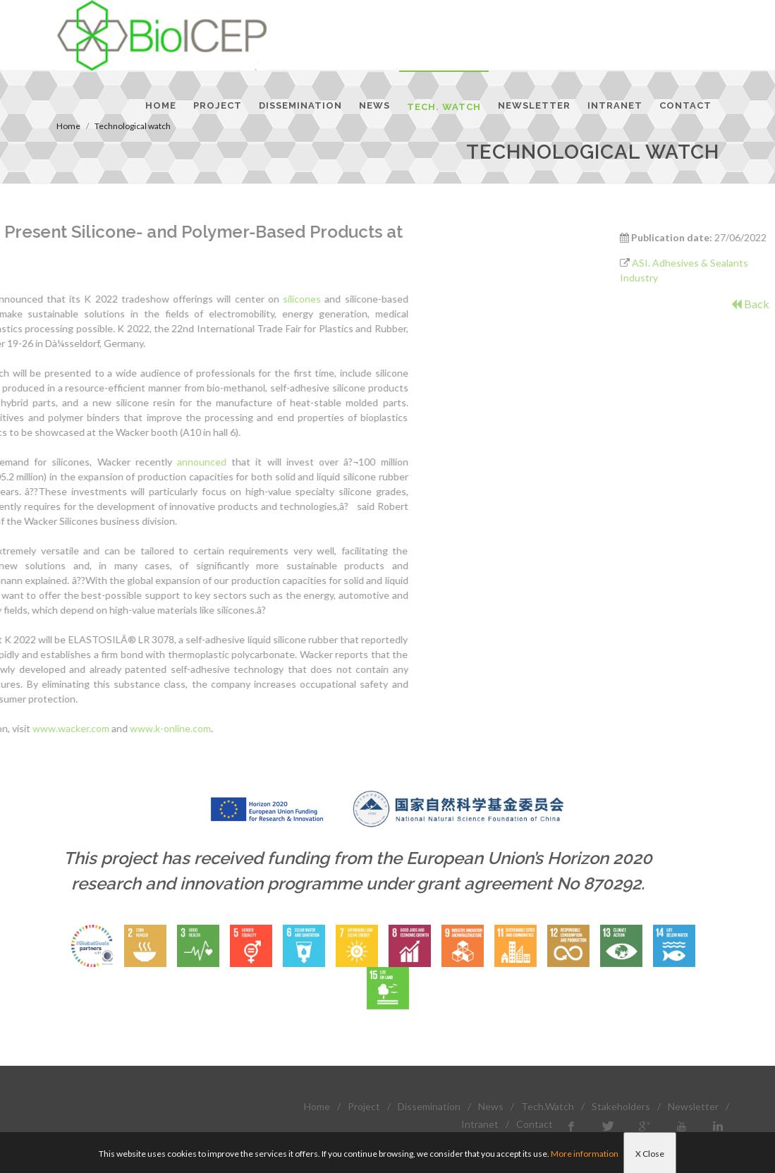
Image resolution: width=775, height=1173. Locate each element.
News (491, 1106)
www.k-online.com (60, 728)
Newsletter (693, 1106)
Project (364, 1106)
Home (317, 1106)
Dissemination (429, 1106)
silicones (192, 299)
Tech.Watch (547, 1106)
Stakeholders (621, 1106)
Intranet (480, 1124)
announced (91, 462)
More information (584, 1153)
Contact (534, 1124)
